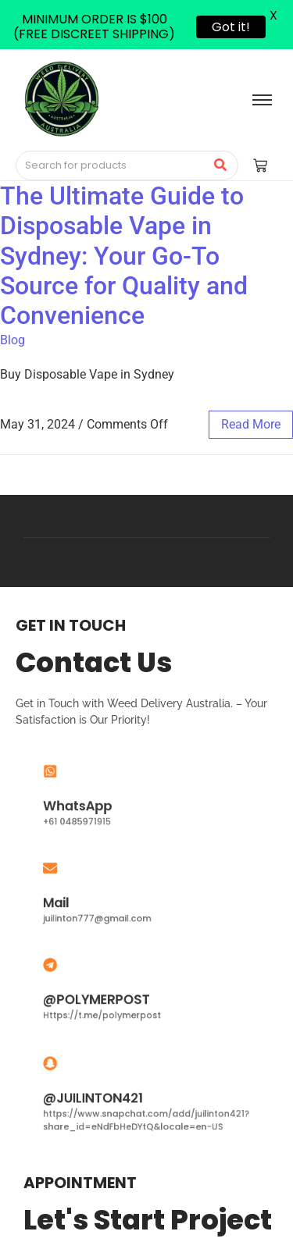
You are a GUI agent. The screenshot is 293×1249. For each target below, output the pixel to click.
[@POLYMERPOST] (74, 972)
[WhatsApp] (74, 778)
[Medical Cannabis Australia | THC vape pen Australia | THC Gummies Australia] (61, 99)
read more (250, 424)
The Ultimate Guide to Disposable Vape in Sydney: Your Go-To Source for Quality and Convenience (124, 256)
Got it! (231, 27)
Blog (12, 340)
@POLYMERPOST (108, 997)
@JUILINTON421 (106, 1097)
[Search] (111, 165)
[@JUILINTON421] (74, 1072)
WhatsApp (94, 803)
